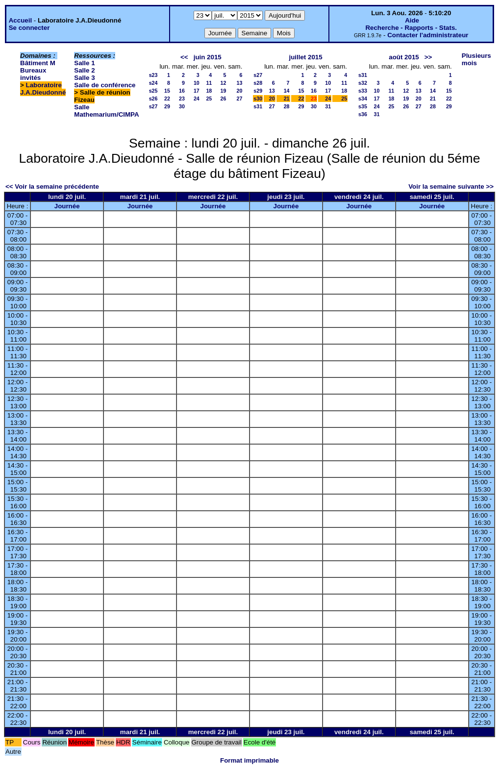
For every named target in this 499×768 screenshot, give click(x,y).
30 (182, 106)
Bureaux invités (33, 74)
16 (182, 91)
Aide (412, 20)
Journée (67, 206)
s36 (362, 114)
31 (328, 106)
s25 (153, 91)
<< (184, 57)
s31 (257, 106)
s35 (362, 106)
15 (167, 91)
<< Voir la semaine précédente (52, 186)
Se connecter (29, 27)
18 (209, 91)
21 (287, 98)
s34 (362, 98)
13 (239, 83)
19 (223, 91)
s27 (153, 106)
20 (239, 91)
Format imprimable (249, 760)
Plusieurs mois (476, 59)
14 (287, 91)
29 (167, 106)
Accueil (20, 20)
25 (209, 98)
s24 (153, 83)
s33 (362, 91)
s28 (257, 83)
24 (197, 98)
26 (223, 98)
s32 (362, 83)
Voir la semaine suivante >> (451, 186)
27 (239, 98)
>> (428, 57)
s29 (257, 91)
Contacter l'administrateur (427, 35)
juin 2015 (208, 57)
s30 (257, 98)
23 (182, 98)
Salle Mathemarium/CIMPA (106, 110)
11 (209, 83)
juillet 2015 (306, 57)
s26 (153, 98)
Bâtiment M (37, 63)
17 (197, 91)
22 (167, 98)
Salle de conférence (104, 85)
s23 (153, 75)
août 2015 (404, 57)
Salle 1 (84, 63)
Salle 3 (84, 77)
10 (197, 83)
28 (287, 106)
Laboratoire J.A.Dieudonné (43, 88)
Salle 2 (84, 70)
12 (223, 83)
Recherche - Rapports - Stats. (411, 27)
